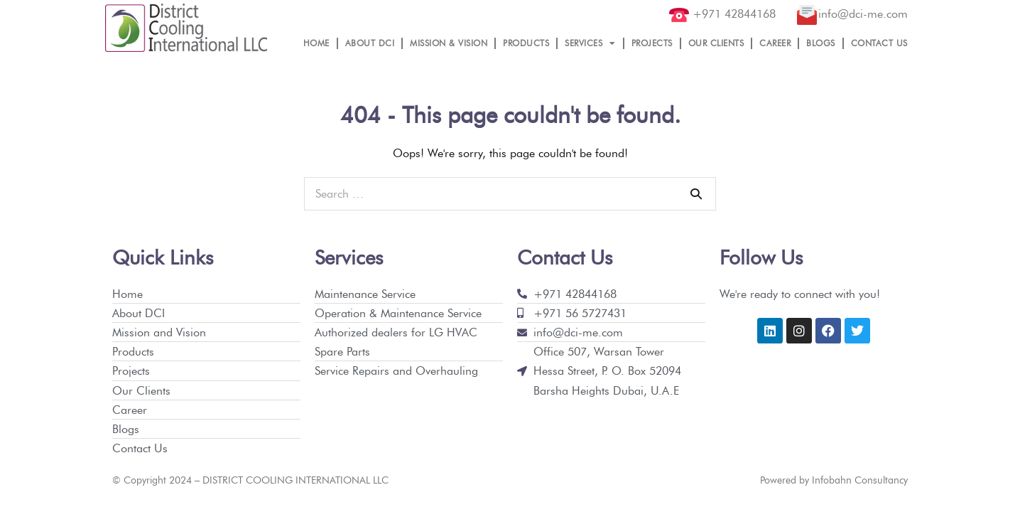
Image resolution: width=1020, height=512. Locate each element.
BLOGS (820, 43)
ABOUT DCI (370, 43)
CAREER (775, 43)
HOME (316, 43)
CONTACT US (879, 43)
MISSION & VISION (448, 43)
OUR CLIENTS (716, 43)
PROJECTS (652, 43)
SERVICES (590, 43)
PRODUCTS (526, 43)
